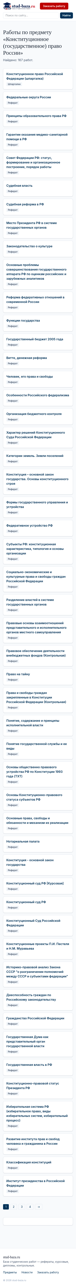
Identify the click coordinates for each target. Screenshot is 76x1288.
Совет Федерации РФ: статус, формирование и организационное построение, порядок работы (33, 162)
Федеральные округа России (28, 97)
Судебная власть (19, 185)
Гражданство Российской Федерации (35, 1018)
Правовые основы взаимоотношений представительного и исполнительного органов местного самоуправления (36, 627)
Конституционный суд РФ (26, 902)
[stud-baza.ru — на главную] (19, 6)
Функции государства (23, 320)
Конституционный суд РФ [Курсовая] (35, 883)
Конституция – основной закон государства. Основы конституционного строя (37, 479)
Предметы (10, 1272)
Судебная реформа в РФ (25, 204)
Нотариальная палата (23, 841)
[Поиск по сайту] (31, 15)
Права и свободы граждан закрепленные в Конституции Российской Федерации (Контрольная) (36, 697)
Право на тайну (18, 674)
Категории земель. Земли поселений (34, 456)
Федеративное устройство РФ (29, 525)
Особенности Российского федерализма (37, 395)
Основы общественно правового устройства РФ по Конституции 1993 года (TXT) (34, 771)
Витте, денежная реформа (26, 358)
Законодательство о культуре (29, 246)
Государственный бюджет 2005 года (34, 339)
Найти (66, 15)
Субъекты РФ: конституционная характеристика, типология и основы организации (35, 548)
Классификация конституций (28, 1162)
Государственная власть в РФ (29, 1065)
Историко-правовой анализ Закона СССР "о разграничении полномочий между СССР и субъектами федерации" (37, 971)
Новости (27, 1272)
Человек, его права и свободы (29, 376)
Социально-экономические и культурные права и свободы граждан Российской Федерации (36, 576)
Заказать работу (54, 6)
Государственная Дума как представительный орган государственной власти (27, 1041)
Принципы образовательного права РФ (36, 116)
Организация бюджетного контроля (34, 414)
